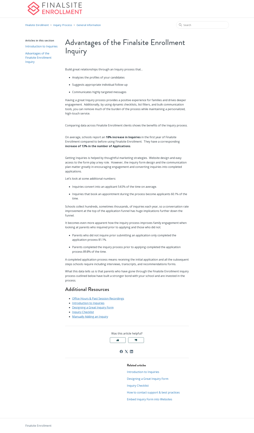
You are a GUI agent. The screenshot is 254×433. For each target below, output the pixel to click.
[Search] (202, 24)
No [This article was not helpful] (136, 340)
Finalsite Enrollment (37, 25)
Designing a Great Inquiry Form (93, 307)
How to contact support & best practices (153, 392)
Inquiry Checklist (83, 312)
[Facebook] (121, 351)
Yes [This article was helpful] (118, 340)
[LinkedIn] (131, 351)
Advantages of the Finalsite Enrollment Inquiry (38, 57)
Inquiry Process (62, 25)
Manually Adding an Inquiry (90, 317)
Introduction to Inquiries (41, 46)
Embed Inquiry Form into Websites (149, 399)
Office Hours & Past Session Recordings (98, 298)
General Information (89, 25)
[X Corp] (126, 351)
